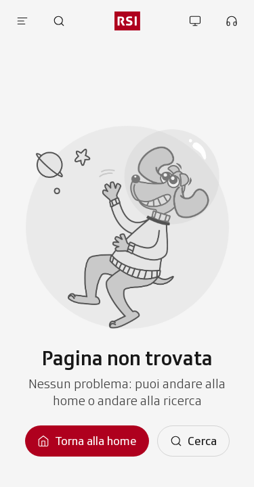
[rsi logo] (127, 20)
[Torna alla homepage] (87, 441)
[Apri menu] (22, 21)
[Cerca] (193, 441)
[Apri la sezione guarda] (195, 21)
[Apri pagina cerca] (59, 21)
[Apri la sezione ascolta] (231, 21)
